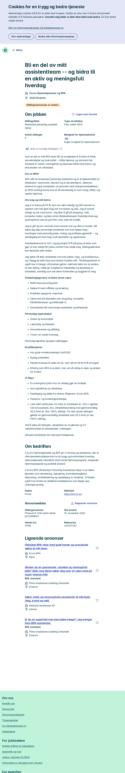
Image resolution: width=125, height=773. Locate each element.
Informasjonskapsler (13, 714)
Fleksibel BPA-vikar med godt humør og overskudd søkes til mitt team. (56, 546)
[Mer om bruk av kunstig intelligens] (61, 148)
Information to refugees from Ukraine (22, 763)
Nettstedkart (8, 731)
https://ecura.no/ (73, 494)
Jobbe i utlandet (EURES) (16, 757)
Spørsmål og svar (11, 751)
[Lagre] (97, 548)
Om (14, 726)
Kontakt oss (8, 703)
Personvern (8, 709)
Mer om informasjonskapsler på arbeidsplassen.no (35, 28)
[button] (84, 503)
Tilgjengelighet (10, 720)
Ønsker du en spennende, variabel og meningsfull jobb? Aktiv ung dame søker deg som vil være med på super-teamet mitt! (58, 571)
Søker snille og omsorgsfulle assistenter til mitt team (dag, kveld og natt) (57, 598)
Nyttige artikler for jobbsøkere (18, 746)
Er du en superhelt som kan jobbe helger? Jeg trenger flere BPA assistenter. (58, 621)
